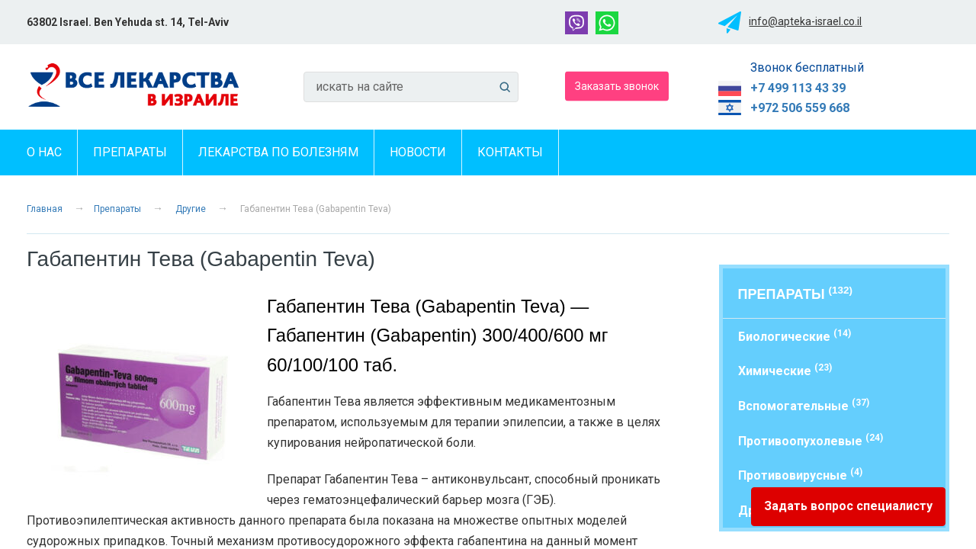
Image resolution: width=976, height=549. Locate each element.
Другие (190, 209)
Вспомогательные (803, 405)
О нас (44, 152)
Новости (418, 152)
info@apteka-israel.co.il (805, 21)
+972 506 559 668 (799, 108)
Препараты (130, 152)
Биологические (794, 336)
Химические (785, 370)
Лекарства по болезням (278, 152)
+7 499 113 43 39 (798, 88)
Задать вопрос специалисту (848, 506)
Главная (45, 209)
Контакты (510, 152)
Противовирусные (800, 475)
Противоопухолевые (810, 440)
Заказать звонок (617, 85)
